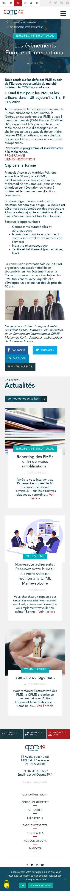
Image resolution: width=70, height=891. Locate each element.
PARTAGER (16, 350)
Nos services (35, 833)
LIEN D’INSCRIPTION (20, 159)
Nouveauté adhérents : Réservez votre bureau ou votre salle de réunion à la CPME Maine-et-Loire (35, 574)
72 (31, 3)
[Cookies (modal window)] (6, 884)
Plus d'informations (40, 885)
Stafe (44, 782)
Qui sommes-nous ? (35, 795)
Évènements (35, 818)
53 (25, 3)
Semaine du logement (35, 678)
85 (37, 3)
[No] (65, 879)
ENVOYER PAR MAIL (20, 366)
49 (18, 3)
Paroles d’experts (35, 825)
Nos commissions (35, 841)
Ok (22, 885)
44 (11, 3)
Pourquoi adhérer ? (35, 802)
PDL (4, 3)
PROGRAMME (15, 155)
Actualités (35, 810)
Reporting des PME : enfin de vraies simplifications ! (35, 461)
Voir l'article (46, 611)
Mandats (35, 848)
